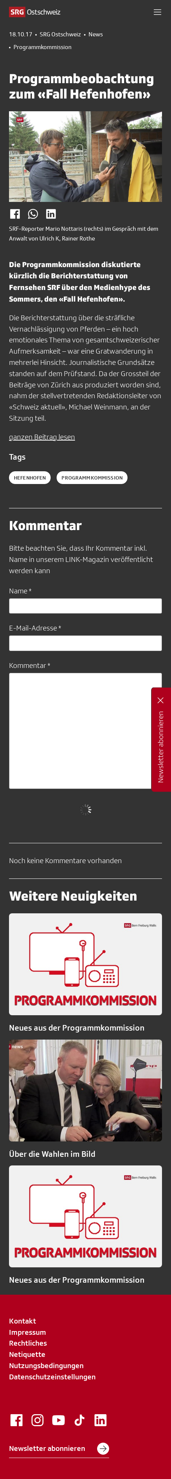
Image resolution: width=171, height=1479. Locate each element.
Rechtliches (28, 1343)
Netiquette (27, 1354)
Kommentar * (29, 665)
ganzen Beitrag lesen (42, 437)
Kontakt (22, 1321)
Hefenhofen (30, 478)
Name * (20, 591)
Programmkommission (43, 47)
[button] (157, 11)
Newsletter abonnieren (59, 1449)
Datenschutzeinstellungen (52, 1377)
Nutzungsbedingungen (46, 1365)
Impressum (27, 1332)
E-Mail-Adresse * (35, 628)
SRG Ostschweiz (60, 34)
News (95, 34)
